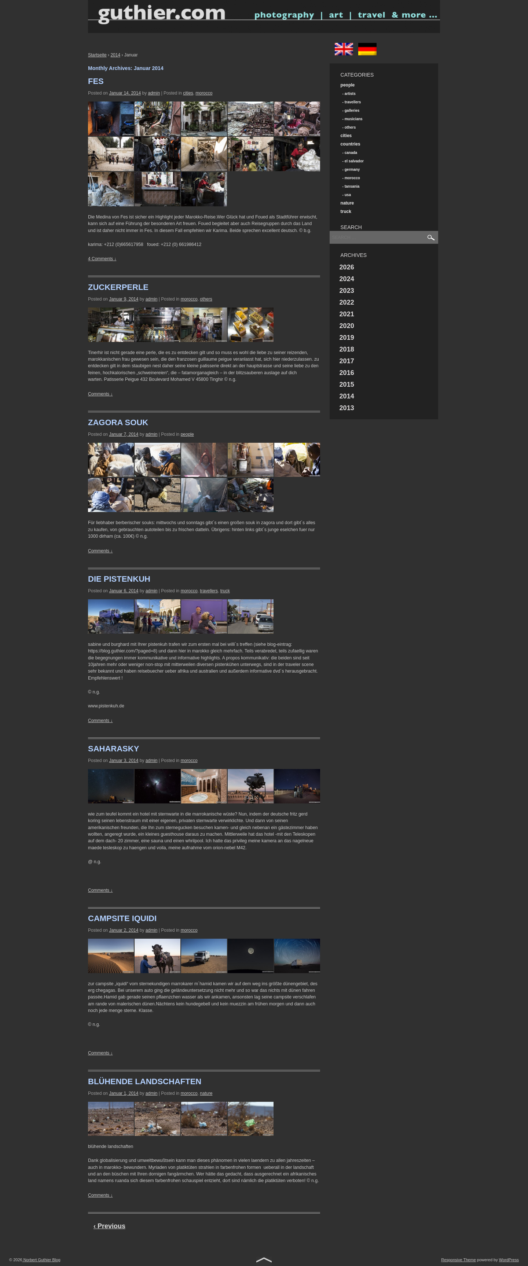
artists (350, 94)
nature (206, 1093)
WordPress (509, 1260)
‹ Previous (109, 1226)
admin (154, 93)
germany (352, 170)
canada (351, 153)
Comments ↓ (100, 394)
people (187, 434)
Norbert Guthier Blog (41, 1260)
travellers (209, 590)
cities (188, 93)
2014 (115, 55)
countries (350, 144)
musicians (354, 119)
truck (225, 590)
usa (348, 195)
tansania (352, 186)
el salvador (354, 161)
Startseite (97, 55)
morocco (203, 93)
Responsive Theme (458, 1260)
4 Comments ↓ (102, 258)
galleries (352, 110)
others (206, 299)
